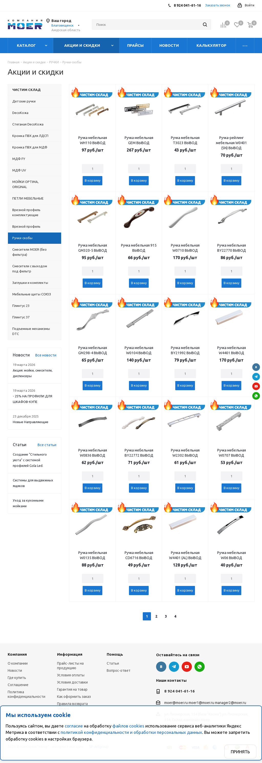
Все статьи (47, 445)
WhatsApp (256, 396)
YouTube (256, 386)
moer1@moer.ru (201, 703)
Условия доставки (72, 682)
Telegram (256, 376)
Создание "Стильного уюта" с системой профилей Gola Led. (30, 460)
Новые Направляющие (30, 422)
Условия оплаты (70, 675)
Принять (240, 751)
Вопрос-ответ (118, 670)
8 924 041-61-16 (179, 691)
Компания (17, 654)
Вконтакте (256, 367)
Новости (15, 670)
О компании (18, 663)
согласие (74, 725)
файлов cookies (128, 725)
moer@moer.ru (176, 703)
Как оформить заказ (74, 697)
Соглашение (18, 685)
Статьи (113, 663)
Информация (69, 654)
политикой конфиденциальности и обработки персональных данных (131, 732)
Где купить (17, 678)
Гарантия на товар (72, 689)
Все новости (45, 355)
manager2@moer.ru (230, 703)
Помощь (115, 654)
